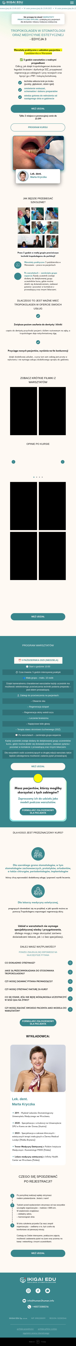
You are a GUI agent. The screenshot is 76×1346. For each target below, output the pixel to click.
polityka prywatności (25, 1329)
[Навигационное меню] (72, 3)
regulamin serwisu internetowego (36, 1333)
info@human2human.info (40, 1300)
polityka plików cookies (47, 1329)
